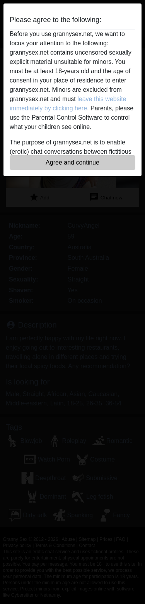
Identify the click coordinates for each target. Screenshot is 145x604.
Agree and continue (72, 162)
